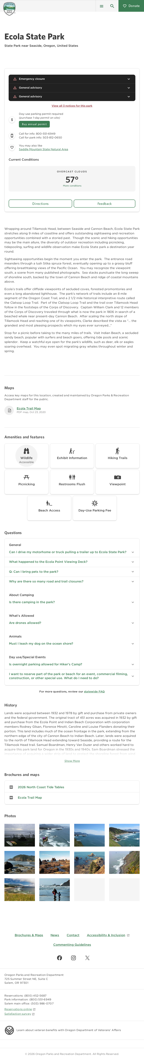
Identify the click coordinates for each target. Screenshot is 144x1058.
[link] (72, 787)
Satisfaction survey (19, 1013)
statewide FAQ (94, 691)
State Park (12, 45)
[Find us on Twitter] (87, 958)
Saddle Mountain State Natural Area (43, 149)
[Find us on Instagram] (73, 958)
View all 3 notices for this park (72, 105)
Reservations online (20, 1009)
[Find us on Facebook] (59, 958)
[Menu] (101, 5)
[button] (112, 6)
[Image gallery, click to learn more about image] (19, 835)
